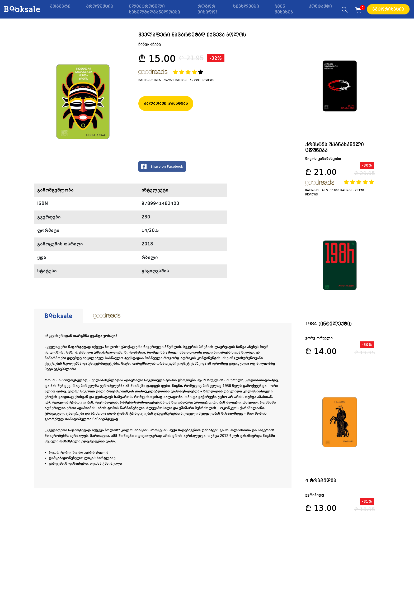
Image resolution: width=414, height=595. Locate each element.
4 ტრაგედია (321, 483)
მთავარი (60, 6)
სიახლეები (246, 6)
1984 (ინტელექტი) (329, 325)
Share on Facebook (162, 166)
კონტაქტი (320, 6)
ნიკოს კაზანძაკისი (324, 159)
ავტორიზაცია (388, 9)
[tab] (58, 316)
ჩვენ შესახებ (284, 9)
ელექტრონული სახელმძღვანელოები (154, 9)
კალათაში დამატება (166, 103)
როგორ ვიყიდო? (207, 9)
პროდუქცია (99, 6)
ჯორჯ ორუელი (319, 339)
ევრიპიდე (315, 497)
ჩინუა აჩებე (149, 44)
